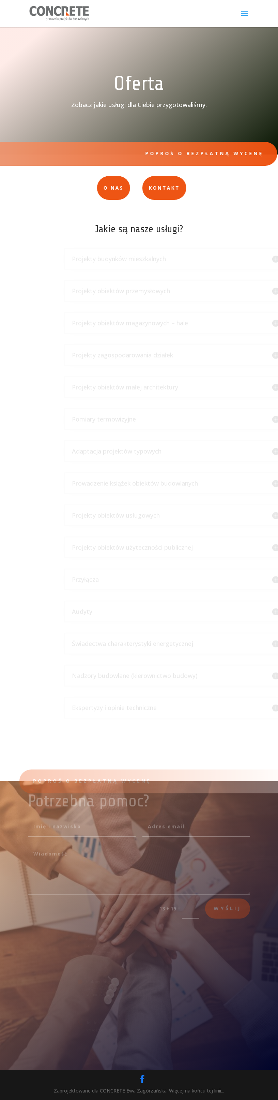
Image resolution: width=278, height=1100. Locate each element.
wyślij (228, 904)
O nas (92, 188)
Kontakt (142, 188)
